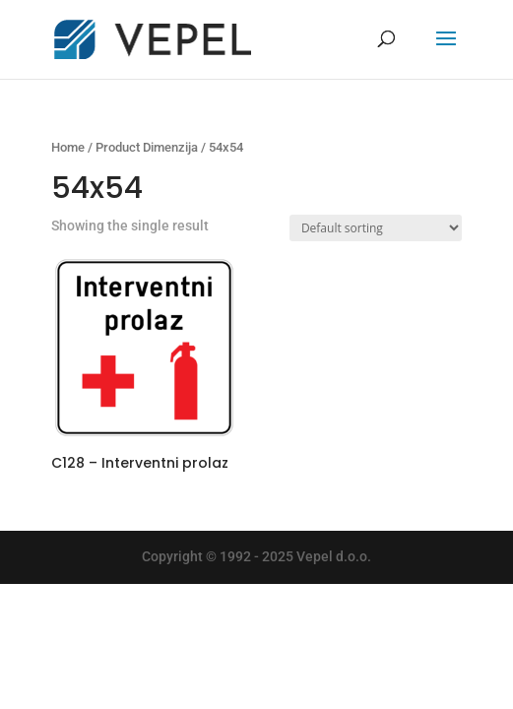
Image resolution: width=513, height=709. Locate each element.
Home (68, 147)
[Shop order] (375, 228)
